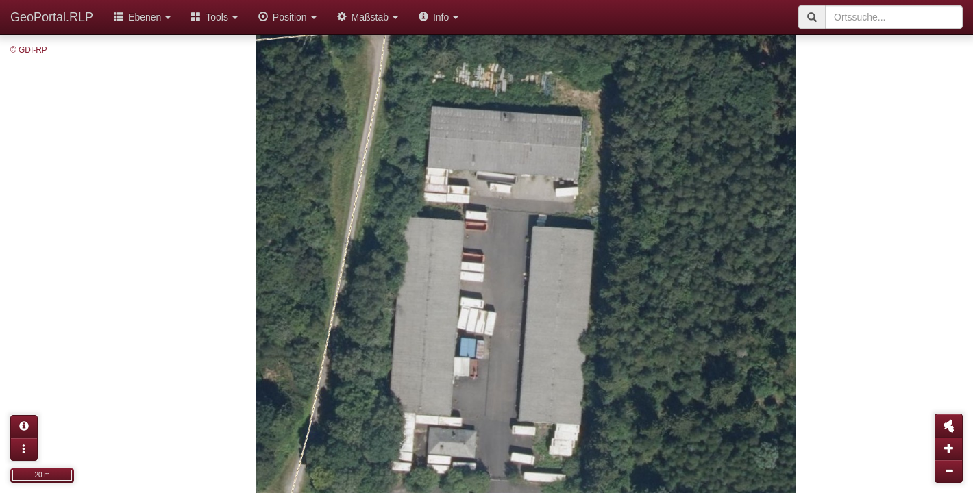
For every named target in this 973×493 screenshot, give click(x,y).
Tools (214, 17)
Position (287, 17)
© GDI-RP (28, 50)
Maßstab (367, 17)
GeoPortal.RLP (51, 17)
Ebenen (142, 17)
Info (438, 17)
